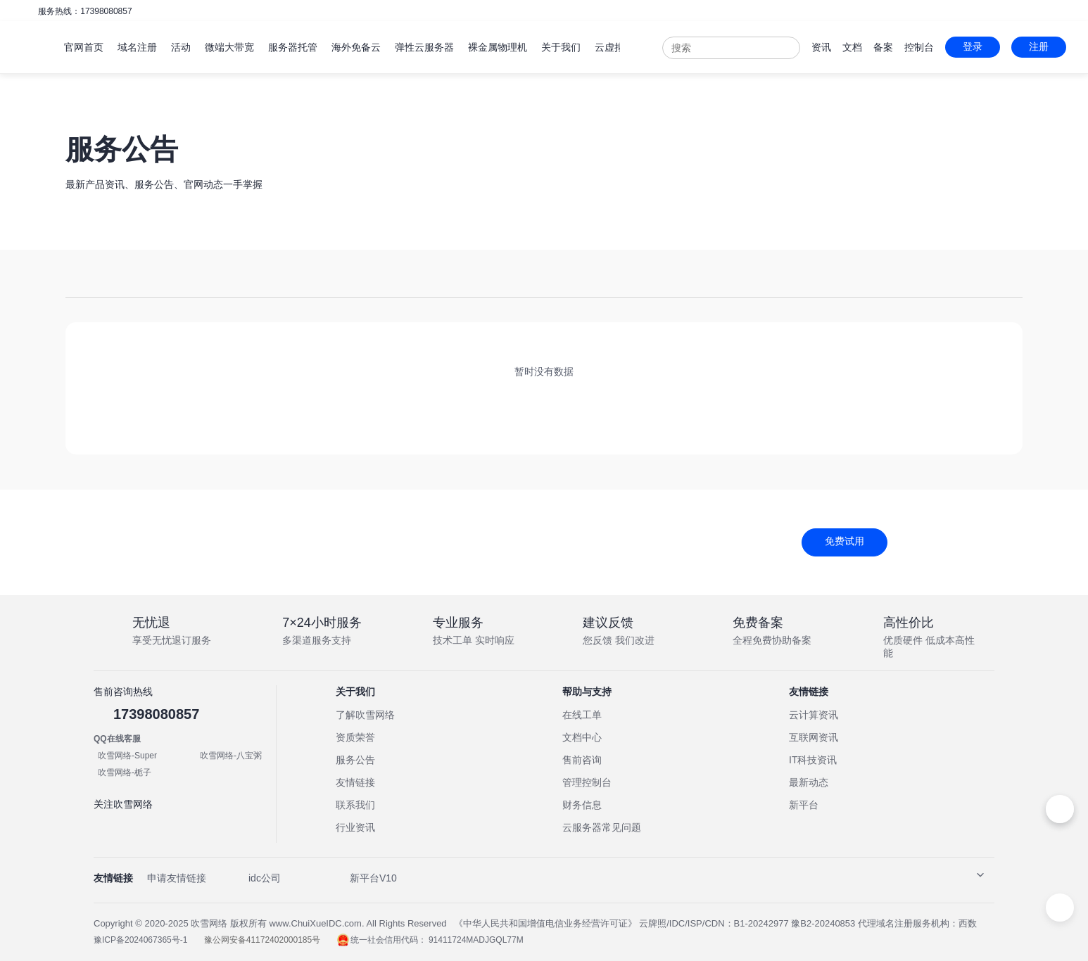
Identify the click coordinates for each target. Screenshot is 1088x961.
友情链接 (355, 782)
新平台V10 (373, 878)
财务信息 (582, 804)
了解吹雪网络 (365, 714)
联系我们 (355, 804)
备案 (887, 47)
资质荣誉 (355, 737)
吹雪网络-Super (127, 755)
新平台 (803, 804)
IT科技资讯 (813, 759)
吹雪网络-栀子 (124, 772)
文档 (856, 47)
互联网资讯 (813, 737)
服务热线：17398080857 (84, 11)
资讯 (825, 47)
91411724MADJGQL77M (476, 940)
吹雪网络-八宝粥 (231, 755)
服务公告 (355, 759)
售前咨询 (582, 759)
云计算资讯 (813, 714)
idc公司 (264, 878)
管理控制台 (587, 782)
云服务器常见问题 (601, 827)
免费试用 (844, 541)
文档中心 (582, 737)
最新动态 (808, 782)
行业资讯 (355, 827)
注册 (1043, 46)
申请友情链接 (176, 878)
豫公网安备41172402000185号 (263, 940)
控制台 (923, 47)
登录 (977, 46)
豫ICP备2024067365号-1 (142, 940)
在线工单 (582, 714)
